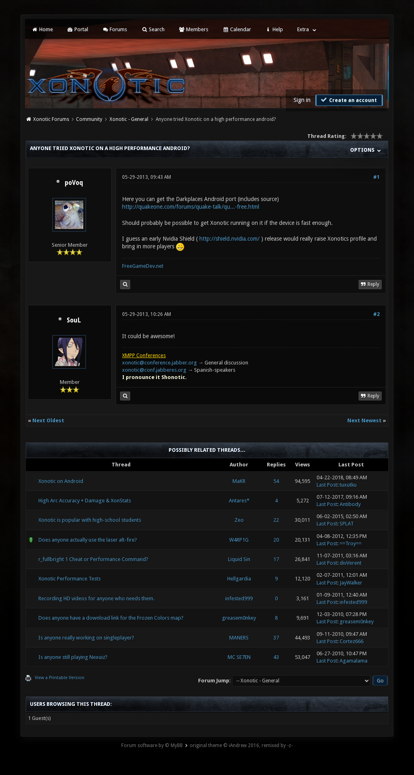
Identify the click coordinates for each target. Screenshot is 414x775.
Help (274, 29)
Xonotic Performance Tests (69, 579)
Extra (303, 29)
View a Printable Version (59, 677)
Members (193, 29)
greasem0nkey (239, 618)
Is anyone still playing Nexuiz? (73, 657)
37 (276, 638)
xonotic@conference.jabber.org (159, 363)
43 (276, 657)
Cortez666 (351, 641)
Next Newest (364, 420)
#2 (376, 314)
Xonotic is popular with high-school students (89, 520)
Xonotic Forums (51, 119)
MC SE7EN (239, 657)
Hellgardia (239, 579)
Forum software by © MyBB (152, 745)
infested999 (239, 598)
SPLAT (347, 524)
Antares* (239, 501)
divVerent (350, 563)
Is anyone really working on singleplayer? (86, 638)
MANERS (239, 638)
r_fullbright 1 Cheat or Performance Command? (93, 559)
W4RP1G (239, 540)
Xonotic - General (129, 119)
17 (276, 559)
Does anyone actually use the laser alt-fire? (87, 540)
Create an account (348, 100)
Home (42, 29)
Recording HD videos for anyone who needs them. (96, 598)
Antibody (350, 504)
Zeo (239, 520)
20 (276, 540)
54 (276, 481)
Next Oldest (48, 420)
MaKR (238, 481)
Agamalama (354, 661)
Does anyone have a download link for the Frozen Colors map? (111, 618)
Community (89, 119)
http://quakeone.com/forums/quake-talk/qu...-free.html (190, 206)
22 (276, 520)
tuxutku (348, 485)
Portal (77, 29)
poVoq (74, 182)
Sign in (302, 100)
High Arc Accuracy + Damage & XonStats (84, 501)
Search (152, 29)
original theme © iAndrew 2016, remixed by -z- (241, 745)
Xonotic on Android (60, 481)
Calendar (236, 29)
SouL (74, 320)
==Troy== (350, 543)
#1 (376, 177)
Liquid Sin (239, 559)
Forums (114, 29)
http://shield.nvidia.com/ (229, 238)
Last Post (327, 485)
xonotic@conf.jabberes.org (154, 370)
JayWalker (351, 583)
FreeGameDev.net (142, 266)
